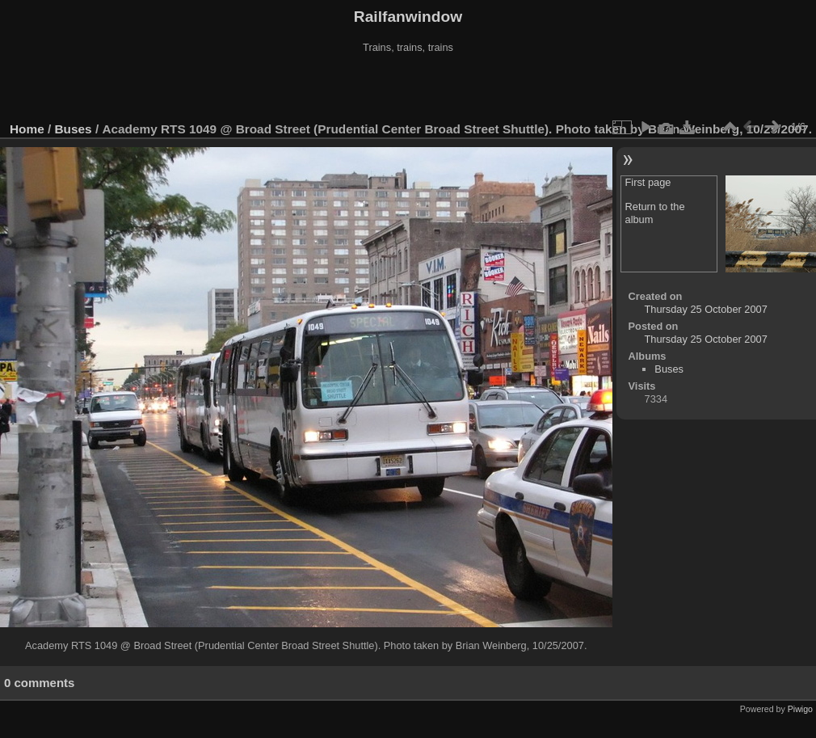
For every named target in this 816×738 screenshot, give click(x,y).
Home (27, 129)
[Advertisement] (408, 88)
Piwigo (800, 709)
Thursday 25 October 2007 (706, 309)
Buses (73, 129)
